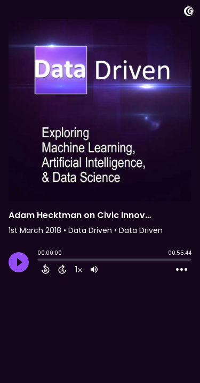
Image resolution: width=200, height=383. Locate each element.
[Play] (19, 262)
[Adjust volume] (94, 269)
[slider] (40, 260)
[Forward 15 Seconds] (62, 269)
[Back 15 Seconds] (45, 269)
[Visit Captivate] (189, 13)
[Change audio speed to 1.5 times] (78, 269)
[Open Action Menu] (181, 269)
